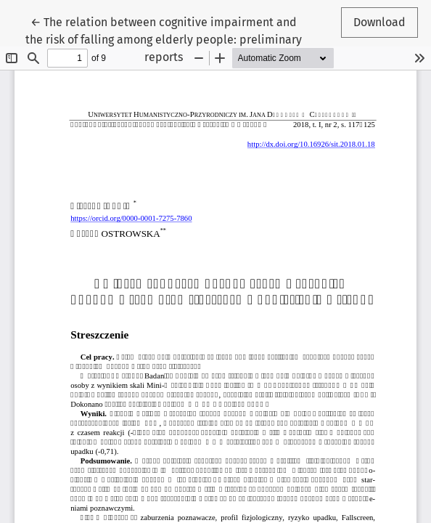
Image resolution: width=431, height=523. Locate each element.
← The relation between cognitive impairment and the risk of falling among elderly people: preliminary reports (163, 38)
